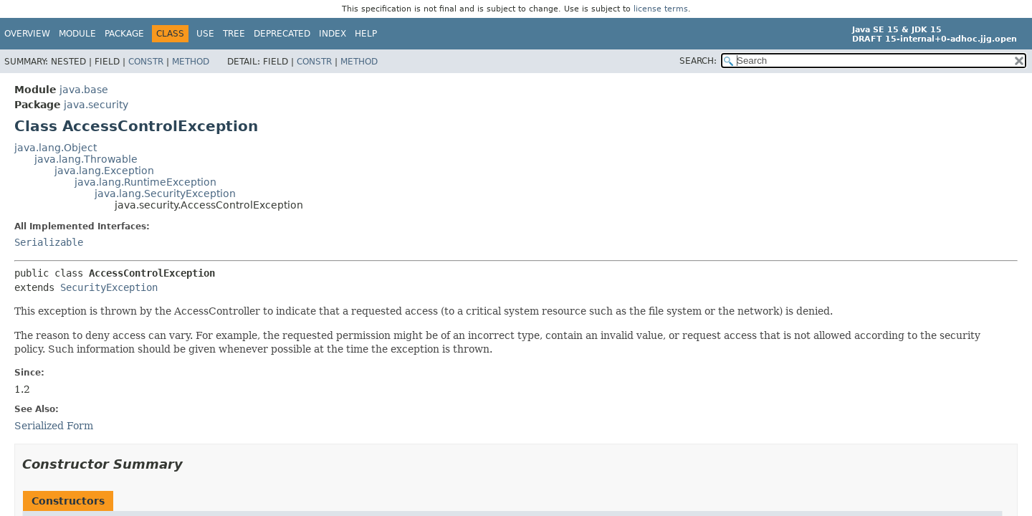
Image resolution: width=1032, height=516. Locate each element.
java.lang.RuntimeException (145, 182)
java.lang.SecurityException (165, 193)
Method (190, 62)
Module (77, 34)
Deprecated (282, 34)
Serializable (48, 242)
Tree (234, 34)
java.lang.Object (55, 147)
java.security (96, 104)
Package (124, 34)
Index (332, 34)
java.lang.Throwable (86, 159)
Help (366, 34)
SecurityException (109, 287)
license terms (661, 9)
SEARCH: (698, 61)
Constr (145, 62)
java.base (83, 89)
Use (205, 34)
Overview (27, 34)
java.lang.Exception (104, 170)
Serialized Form (53, 425)
